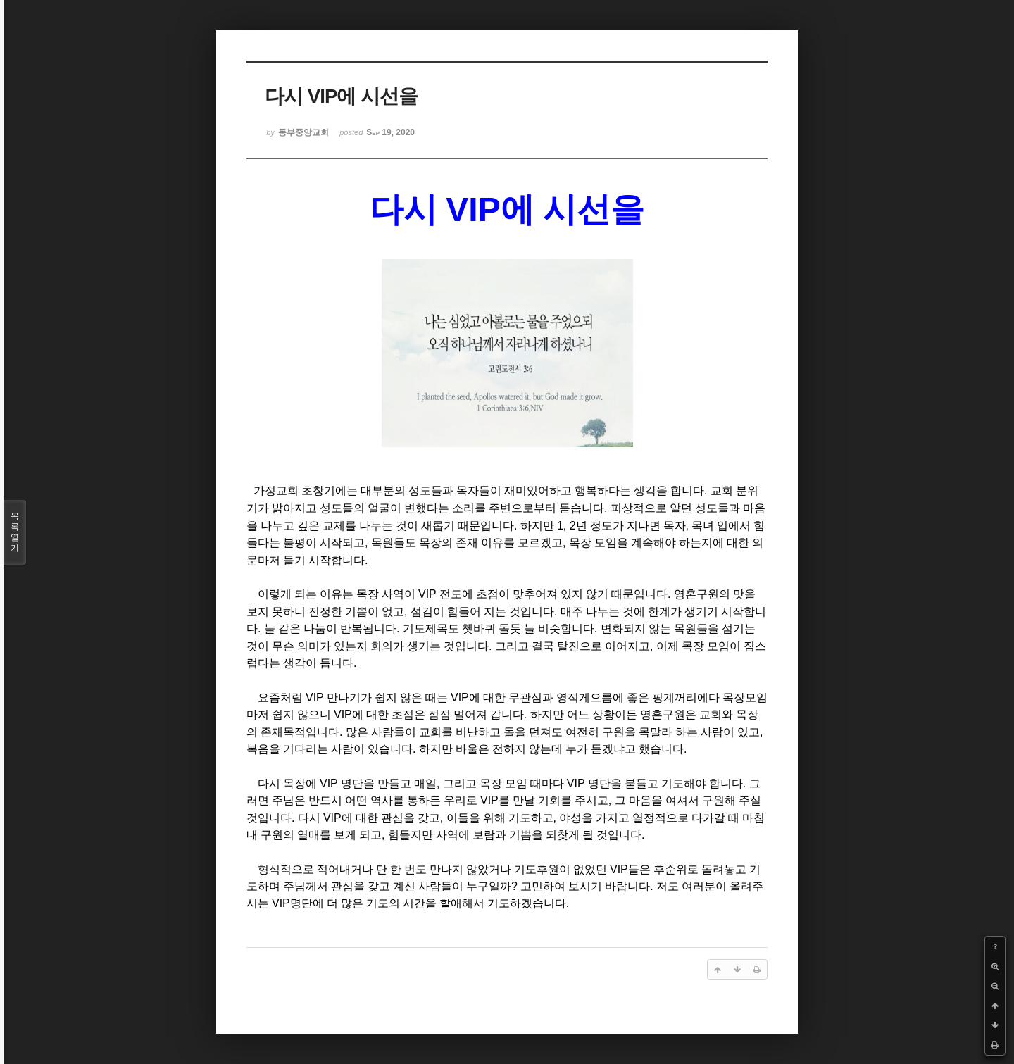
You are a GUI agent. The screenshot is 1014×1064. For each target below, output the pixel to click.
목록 (15, 532)
